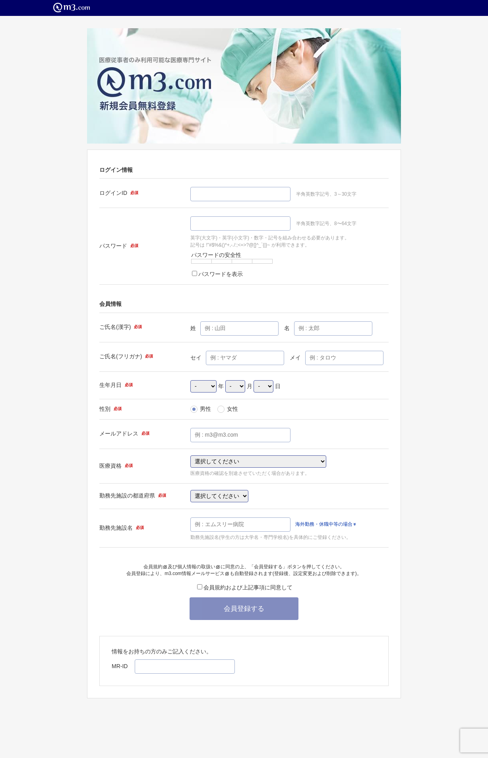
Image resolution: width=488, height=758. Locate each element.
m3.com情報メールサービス (197, 573)
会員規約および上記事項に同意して (244, 587)
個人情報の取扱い (198, 566)
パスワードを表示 (217, 274)
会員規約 (155, 566)
